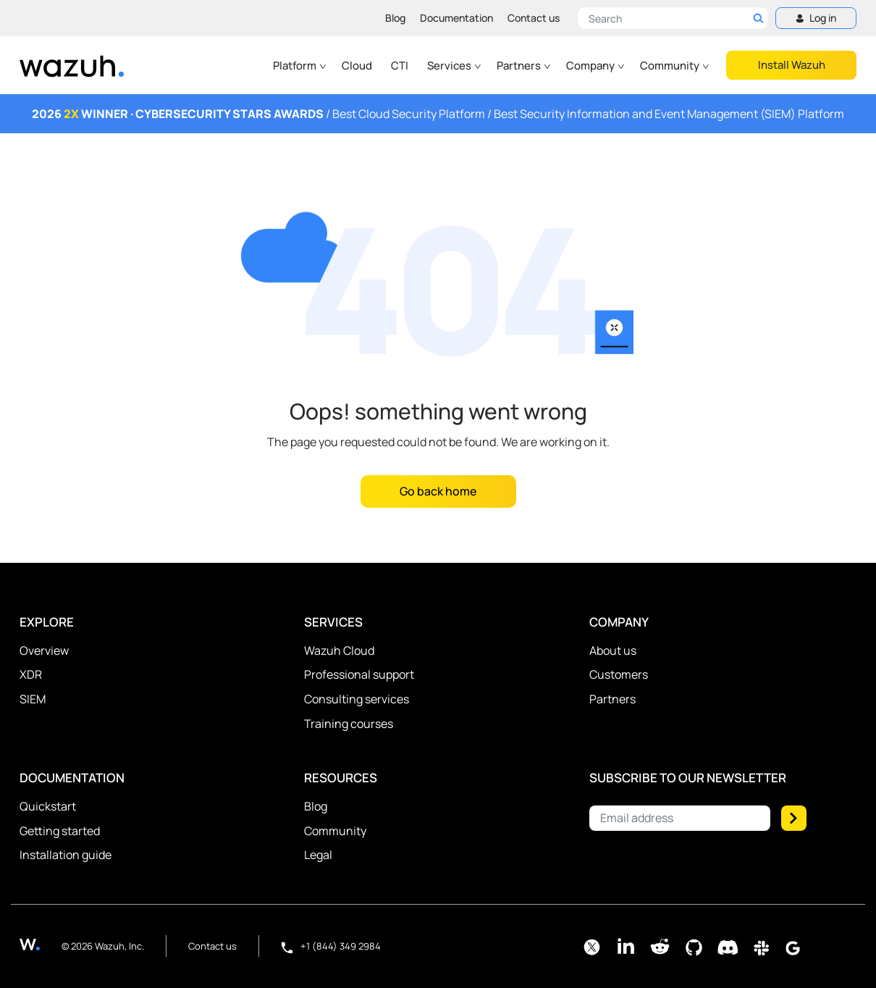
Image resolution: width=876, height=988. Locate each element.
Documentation (456, 18)
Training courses (348, 724)
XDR (31, 674)
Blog (395, 18)
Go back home (438, 491)
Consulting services (356, 699)
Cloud (357, 65)
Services (454, 65)
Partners (524, 65)
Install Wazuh (791, 64)
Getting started (60, 831)
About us (612, 650)
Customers (618, 674)
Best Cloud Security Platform (408, 114)
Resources (340, 777)
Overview (44, 650)
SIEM (33, 699)
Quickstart (48, 806)
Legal (318, 855)
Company (596, 65)
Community (675, 65)
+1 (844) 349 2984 (331, 946)
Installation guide (65, 855)
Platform (300, 65)
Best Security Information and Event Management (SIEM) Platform (669, 114)
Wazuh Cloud (339, 650)
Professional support (359, 674)
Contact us (534, 18)
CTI (399, 65)
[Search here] (673, 18)
